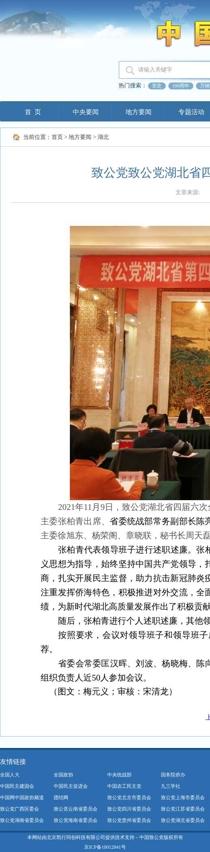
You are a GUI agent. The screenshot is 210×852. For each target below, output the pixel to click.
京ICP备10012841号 (105, 847)
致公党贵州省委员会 (129, 820)
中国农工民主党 (124, 786)
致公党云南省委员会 (75, 809)
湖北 (103, 137)
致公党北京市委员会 (129, 797)
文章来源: (188, 192)
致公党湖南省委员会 (22, 820)
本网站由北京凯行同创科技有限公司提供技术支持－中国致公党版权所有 (105, 837)
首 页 (33, 111)
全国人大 (9, 775)
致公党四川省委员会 (129, 809)
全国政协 (63, 775)
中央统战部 (119, 775)
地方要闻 (139, 111)
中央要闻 (86, 111)
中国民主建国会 (17, 786)
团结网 (61, 797)
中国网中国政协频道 (22, 797)
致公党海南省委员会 (75, 820)
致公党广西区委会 (19, 809)
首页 (57, 137)
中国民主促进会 (71, 786)
